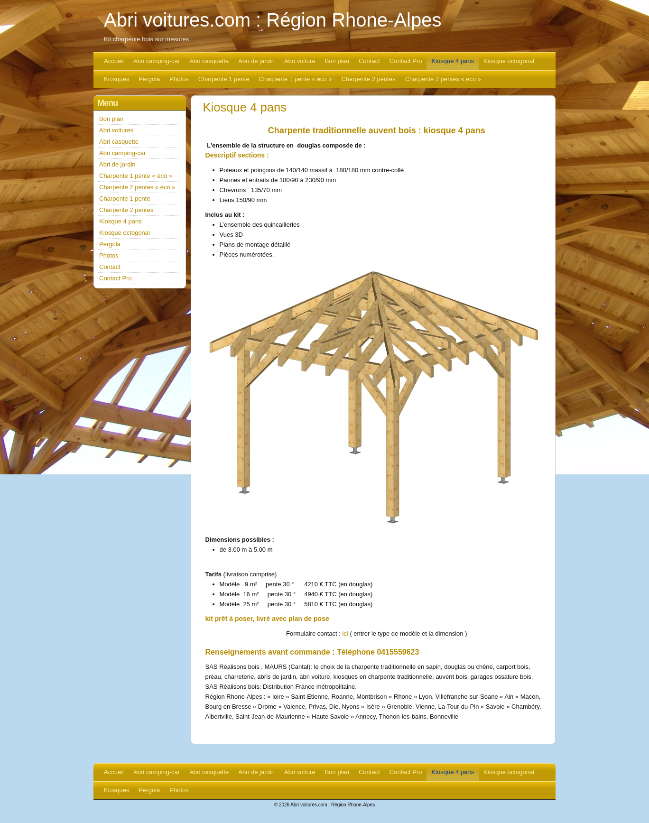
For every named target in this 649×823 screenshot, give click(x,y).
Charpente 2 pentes (368, 79)
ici (345, 633)
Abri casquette (209, 61)
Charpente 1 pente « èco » (295, 79)
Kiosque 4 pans (452, 61)
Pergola (149, 79)
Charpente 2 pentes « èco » (443, 79)
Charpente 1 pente (224, 79)
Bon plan (337, 61)
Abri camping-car (156, 61)
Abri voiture (299, 61)
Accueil (114, 61)
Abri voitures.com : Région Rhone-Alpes (272, 19)
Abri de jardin (256, 61)
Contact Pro (405, 61)
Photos (178, 79)
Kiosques (116, 79)
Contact (369, 61)
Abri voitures (116, 130)
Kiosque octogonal (508, 61)
